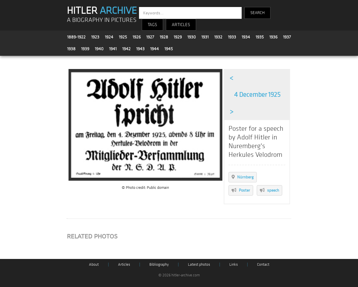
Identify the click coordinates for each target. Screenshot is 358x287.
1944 (154, 49)
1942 (126, 49)
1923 (95, 37)
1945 (168, 49)
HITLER (102, 10)
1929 (178, 37)
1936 (273, 37)
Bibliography (159, 264)
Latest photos (199, 264)
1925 (123, 37)
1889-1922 (76, 37)
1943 (140, 49)
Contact (263, 264)
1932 (218, 37)
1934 (246, 37)
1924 (109, 37)
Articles (124, 264)
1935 (260, 37)
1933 (232, 37)
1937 (287, 37)
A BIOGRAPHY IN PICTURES (101, 20)
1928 (164, 37)
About (94, 264)
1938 (71, 49)
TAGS (152, 24)
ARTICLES (181, 24)
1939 (85, 49)
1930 (191, 37)
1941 (113, 49)
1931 (205, 37)
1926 (137, 37)
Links (233, 264)
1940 (99, 49)
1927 (150, 37)
